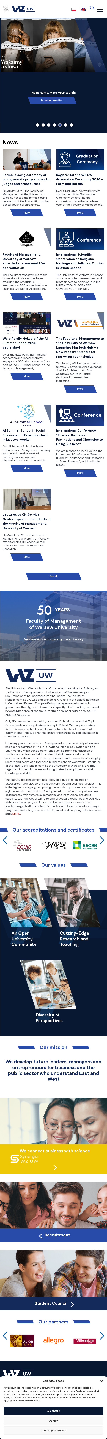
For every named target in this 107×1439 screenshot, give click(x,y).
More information (52, 100)
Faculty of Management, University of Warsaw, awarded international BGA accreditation (24, 261)
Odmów (54, 1421)
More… (16, 814)
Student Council (55, 1303)
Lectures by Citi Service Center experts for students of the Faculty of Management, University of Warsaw (27, 521)
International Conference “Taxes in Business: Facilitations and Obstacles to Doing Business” (79, 437)
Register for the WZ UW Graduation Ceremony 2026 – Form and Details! (79, 179)
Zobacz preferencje (53, 1430)
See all (53, 576)
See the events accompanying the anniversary (53, 639)
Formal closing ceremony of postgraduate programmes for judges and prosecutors (27, 179)
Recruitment (54, 1235)
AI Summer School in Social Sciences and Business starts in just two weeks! (26, 435)
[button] (101, 1381)
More (27, 212)
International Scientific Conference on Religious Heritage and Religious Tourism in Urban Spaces (80, 261)
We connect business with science (55, 1151)
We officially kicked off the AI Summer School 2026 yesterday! (25, 343)
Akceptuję (53, 1411)
